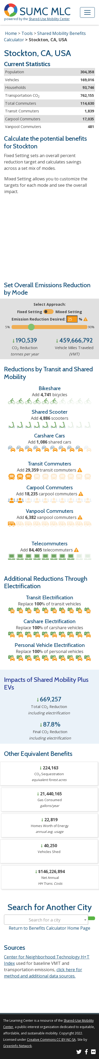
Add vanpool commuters (49, 517)
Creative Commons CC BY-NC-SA (51, 1039)
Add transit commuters (49, 470)
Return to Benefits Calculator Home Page (49, 928)
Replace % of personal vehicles (49, 651)
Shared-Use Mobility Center (49, 19)
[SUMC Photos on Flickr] (93, 1052)
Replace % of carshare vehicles (49, 628)
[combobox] (46, 920)
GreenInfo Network (17, 1046)
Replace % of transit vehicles (49, 604)
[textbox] (46, 920)
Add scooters (49, 418)
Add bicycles (49, 395)
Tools (27, 33)
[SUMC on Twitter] (79, 1052)
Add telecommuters (49, 550)
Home (11, 33)
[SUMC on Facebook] (86, 1052)
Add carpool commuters (49, 494)
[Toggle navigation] (87, 12)
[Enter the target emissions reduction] (72, 319)
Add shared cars (49, 442)
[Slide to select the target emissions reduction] (50, 327)
